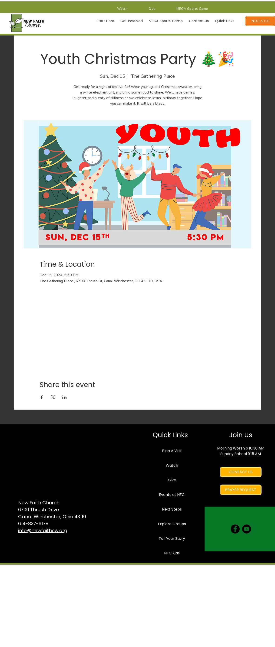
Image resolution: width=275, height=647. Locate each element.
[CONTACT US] (241, 472)
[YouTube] (246, 529)
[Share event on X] (53, 397)
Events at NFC (172, 494)
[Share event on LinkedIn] (64, 397)
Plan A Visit (172, 450)
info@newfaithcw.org (42, 530)
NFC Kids (172, 553)
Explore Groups (172, 524)
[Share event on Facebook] (42, 397)
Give (172, 480)
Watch (172, 465)
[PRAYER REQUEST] (241, 490)
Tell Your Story (172, 538)
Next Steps (172, 509)
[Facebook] (235, 529)
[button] (105, 21)
